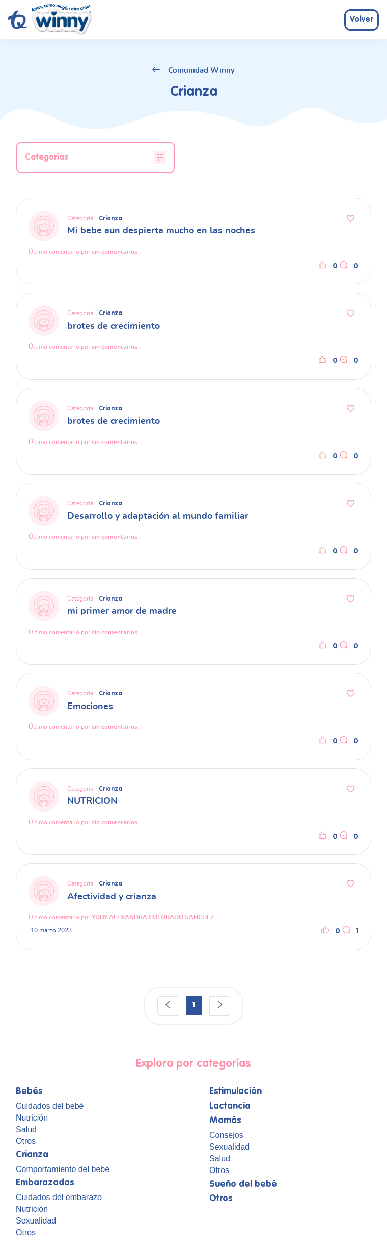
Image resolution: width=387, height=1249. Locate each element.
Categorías (95, 157)
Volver (361, 20)
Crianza (110, 219)
